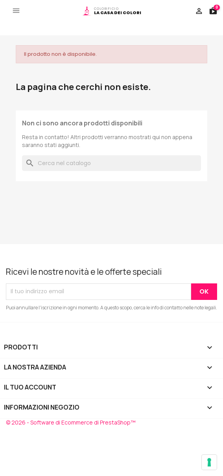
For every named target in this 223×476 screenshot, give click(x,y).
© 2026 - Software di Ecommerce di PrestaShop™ (71, 422)
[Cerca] (111, 163)
